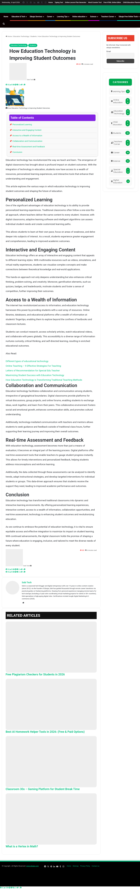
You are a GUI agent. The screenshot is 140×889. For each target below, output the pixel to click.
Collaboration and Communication (25, 141)
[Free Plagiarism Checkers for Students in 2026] (51, 647)
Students (33, 36)
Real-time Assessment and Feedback (27, 147)
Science (93, 17)
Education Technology (21, 36)
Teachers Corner (107, 17)
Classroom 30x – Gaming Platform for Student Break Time (43, 789)
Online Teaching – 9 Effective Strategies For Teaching (33, 365)
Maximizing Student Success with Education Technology (35, 375)
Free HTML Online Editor (112, 2)
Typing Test (59, 2)
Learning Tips (62, 17)
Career (49, 17)
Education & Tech (18, 17)
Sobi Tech (30, 80)
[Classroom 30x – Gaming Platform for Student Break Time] (51, 761)
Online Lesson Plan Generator (75, 2)
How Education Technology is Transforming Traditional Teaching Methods (44, 379)
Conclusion (15, 152)
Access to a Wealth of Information (25, 136)
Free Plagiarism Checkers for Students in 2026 (35, 674)
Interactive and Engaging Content (25, 130)
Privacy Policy (85, 866)
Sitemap (76, 866)
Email (109, 51)
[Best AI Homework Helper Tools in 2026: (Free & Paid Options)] (51, 704)
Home (50, 2)
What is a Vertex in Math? (22, 846)
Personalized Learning (20, 125)
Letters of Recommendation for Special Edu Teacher (33, 370)
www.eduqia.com (32, 866)
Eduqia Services (36, 17)
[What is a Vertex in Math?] (51, 819)
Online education (78, 17)
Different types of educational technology (27, 361)
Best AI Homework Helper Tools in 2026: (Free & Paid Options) (45, 731)
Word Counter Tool (95, 2)
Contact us (95, 866)
